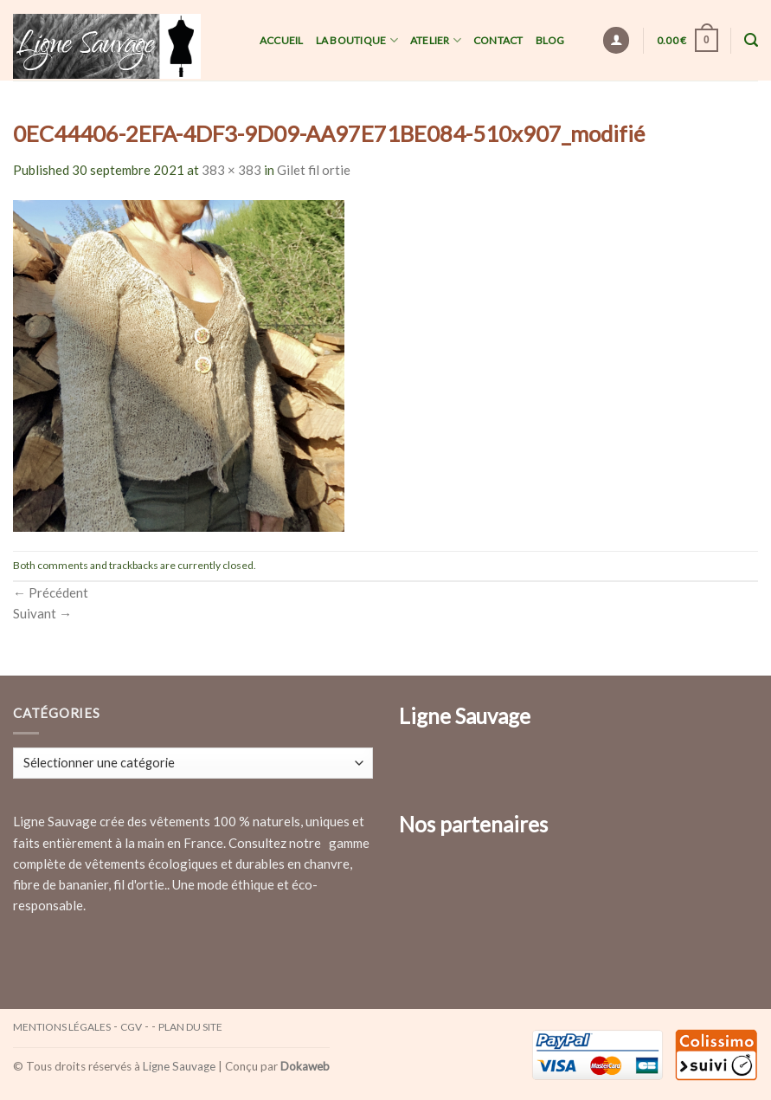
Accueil (282, 40)
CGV (131, 1026)
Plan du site (190, 1026)
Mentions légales (62, 1026)
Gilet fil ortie (313, 170)
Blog (550, 40)
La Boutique (357, 40)
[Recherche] (751, 40)
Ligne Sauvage (179, 1066)
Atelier (435, 40)
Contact (498, 40)
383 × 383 (231, 170)
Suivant (42, 613)
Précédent (50, 592)
